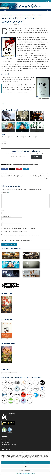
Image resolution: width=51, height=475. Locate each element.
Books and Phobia (5, 440)
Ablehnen (25, 466)
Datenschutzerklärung (26, 473)
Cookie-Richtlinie (19, 473)
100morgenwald (5, 442)
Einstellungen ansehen (25, 470)
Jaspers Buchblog (5, 449)
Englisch (12, 15)
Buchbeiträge (5, 15)
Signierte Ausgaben (36, 15)
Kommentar (5, 192)
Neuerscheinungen (25, 15)
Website (3, 222)
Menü (4, 10)
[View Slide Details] (6, 304)
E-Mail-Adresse (6, 216)
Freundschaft (22, 164)
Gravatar (7, 228)
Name (3, 210)
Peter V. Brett (4, 446)
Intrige (29, 164)
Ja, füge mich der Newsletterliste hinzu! (14, 231)
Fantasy (17, 15)
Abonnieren (36, 157)
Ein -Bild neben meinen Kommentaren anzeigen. (19, 228)
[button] (49, 452)
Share (4, 168)
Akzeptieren (25, 462)
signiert (35, 164)
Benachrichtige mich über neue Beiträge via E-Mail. (16, 240)
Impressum (33, 473)
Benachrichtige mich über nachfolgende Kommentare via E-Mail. (20, 235)
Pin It (19, 168)
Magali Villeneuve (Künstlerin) (8, 444)
